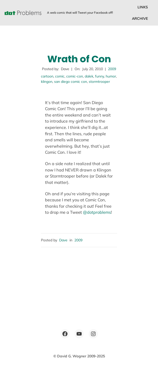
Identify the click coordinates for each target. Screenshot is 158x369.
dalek (89, 76)
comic (59, 76)
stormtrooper (99, 81)
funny (99, 76)
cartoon (47, 76)
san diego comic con (70, 81)
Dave (63, 240)
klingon (46, 81)
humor (111, 76)
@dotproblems (97, 212)
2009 (112, 69)
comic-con (74, 76)
